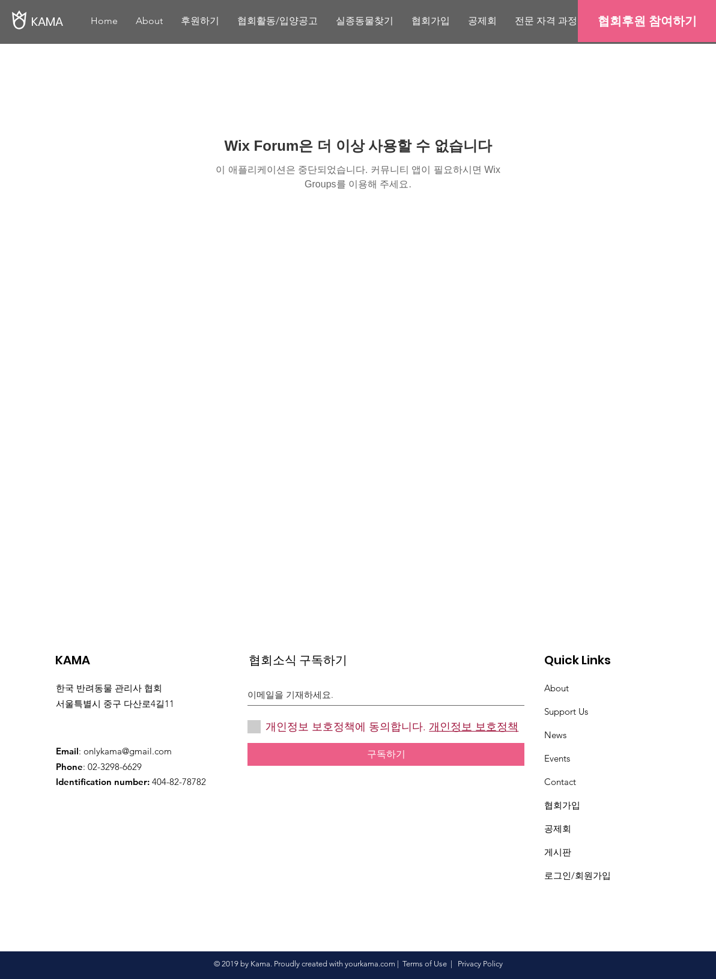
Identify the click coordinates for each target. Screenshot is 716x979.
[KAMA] (72, 21)
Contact (560, 781)
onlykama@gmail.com (127, 751)
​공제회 (557, 828)
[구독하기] (385, 754)
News (555, 735)
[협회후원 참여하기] (647, 21)
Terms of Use (424, 963)
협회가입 (562, 805)
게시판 (557, 852)
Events (557, 758)
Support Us (566, 711)
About (556, 688)
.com (386, 963)
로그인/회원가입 (577, 875)
